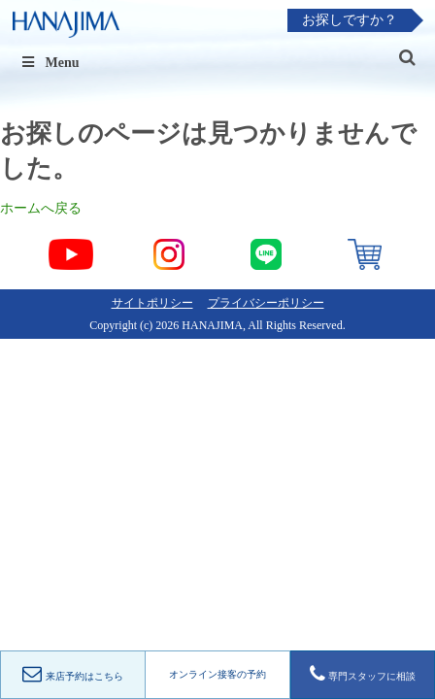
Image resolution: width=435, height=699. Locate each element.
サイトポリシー (152, 303)
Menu (49, 62)
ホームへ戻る (41, 208)
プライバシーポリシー (266, 303)
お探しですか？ (349, 20)
